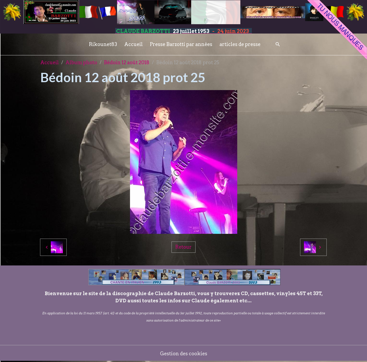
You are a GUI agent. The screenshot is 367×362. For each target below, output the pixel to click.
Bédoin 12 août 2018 (126, 62)
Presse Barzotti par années (181, 44)
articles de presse (239, 44)
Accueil (133, 44)
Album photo (81, 62)
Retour (183, 247)
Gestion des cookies (183, 353)
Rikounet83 (103, 44)
